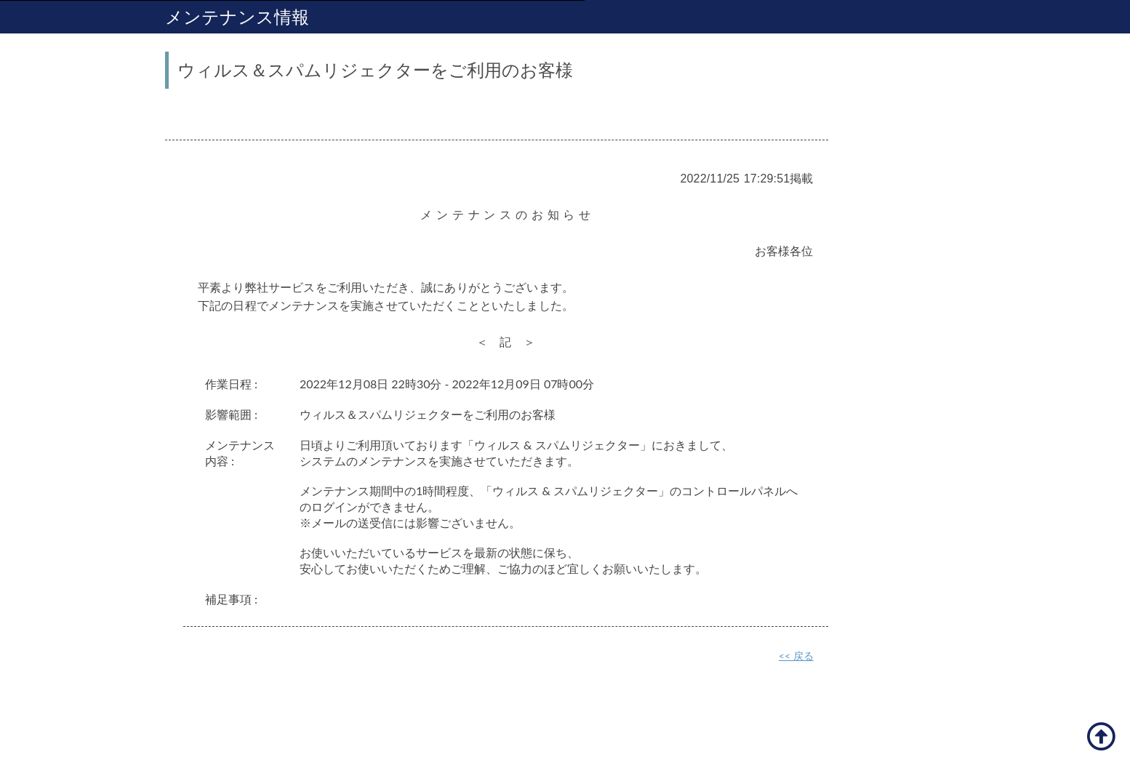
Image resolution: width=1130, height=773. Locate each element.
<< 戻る (796, 655)
